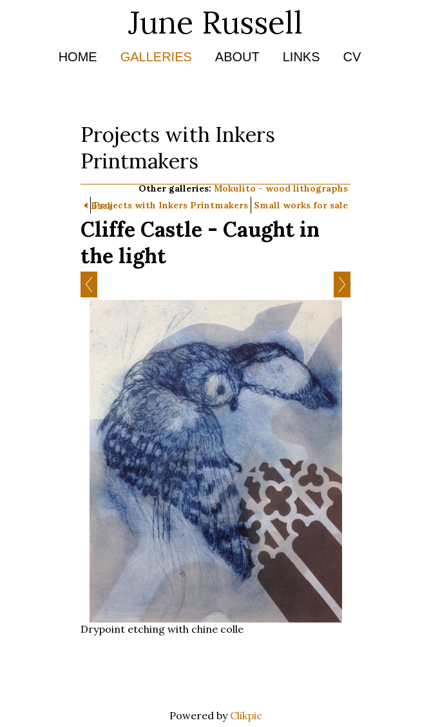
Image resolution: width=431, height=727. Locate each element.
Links (301, 57)
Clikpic (246, 715)
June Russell (215, 22)
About (237, 57)
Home (78, 57)
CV (352, 57)
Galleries (156, 57)
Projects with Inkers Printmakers (170, 205)
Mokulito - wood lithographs (281, 188)
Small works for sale (301, 205)
